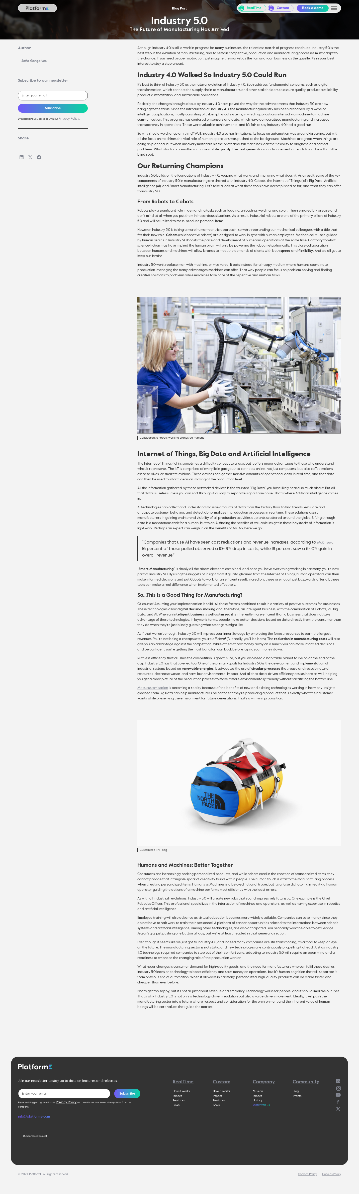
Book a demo (312, 8)
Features (179, 1100)
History (257, 1100)
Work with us (261, 1105)
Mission (258, 1091)
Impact (177, 1096)
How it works (181, 1091)
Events (297, 1096)
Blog (296, 1091)
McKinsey (324, 542)
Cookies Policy (307, 1174)
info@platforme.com (34, 1116)
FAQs (176, 1105)
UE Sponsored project (35, 1136)
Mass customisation (152, 688)
